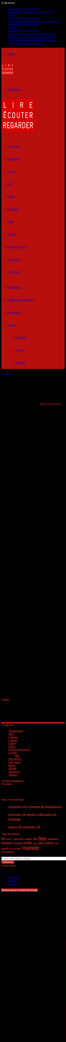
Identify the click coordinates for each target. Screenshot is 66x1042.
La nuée (12, 27)
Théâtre (14, 259)
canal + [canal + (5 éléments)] (9, 839)
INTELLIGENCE (17, 247)
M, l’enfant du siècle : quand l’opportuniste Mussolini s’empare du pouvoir (32, 42)
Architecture (15, 730)
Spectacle (13, 771)
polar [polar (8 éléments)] (41, 842)
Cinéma (13, 209)
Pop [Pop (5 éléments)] (57, 843)
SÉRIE (12, 234)
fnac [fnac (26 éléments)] (42, 838)
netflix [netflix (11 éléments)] (27, 843)
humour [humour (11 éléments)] (7, 843)
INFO (11, 196)
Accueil (5, 373)
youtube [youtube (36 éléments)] (30, 847)
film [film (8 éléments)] (35, 838)
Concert (13, 740)
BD (10, 184)
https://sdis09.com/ (50, 403)
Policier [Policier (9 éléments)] (49, 843)
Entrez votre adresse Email (16, 855)
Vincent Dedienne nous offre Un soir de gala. (33, 21)
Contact (14, 272)
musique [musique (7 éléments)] (18, 843)
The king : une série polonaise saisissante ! (32, 37)
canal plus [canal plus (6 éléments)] (18, 839)
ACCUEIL (14, 146)
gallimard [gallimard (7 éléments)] (52, 838)
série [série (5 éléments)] (12, 848)
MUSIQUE (14, 159)
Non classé (14, 762)
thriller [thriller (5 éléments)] (18, 848)
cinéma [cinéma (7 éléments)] (28, 838)
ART (10, 221)
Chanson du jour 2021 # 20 (23, 8)
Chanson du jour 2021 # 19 (23, 30)
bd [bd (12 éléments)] (3, 838)
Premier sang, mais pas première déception (32, 33)
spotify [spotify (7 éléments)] (5, 848)
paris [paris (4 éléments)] (35, 843)
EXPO (12, 743)
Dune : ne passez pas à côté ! (24, 18)
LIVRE (12, 171)
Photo (11, 765)
